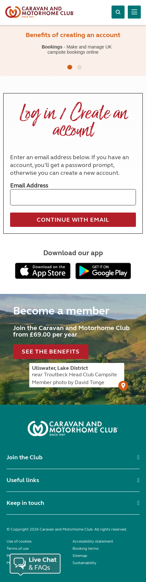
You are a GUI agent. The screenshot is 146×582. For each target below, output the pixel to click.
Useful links (23, 480)
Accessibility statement (93, 541)
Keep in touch (25, 502)
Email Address (29, 185)
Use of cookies (19, 541)
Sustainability (84, 563)
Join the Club (25, 457)
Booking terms (86, 548)
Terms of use (18, 548)
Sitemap (80, 555)
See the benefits (50, 351)
